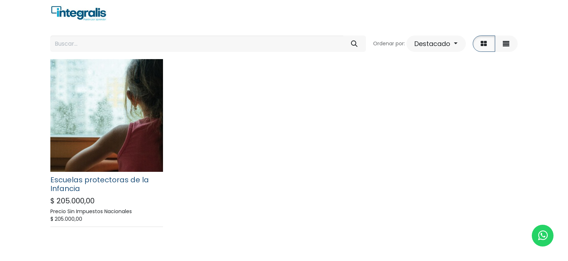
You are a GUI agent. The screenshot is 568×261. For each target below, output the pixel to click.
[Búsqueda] (354, 44)
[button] (436, 44)
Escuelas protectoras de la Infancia (99, 184)
